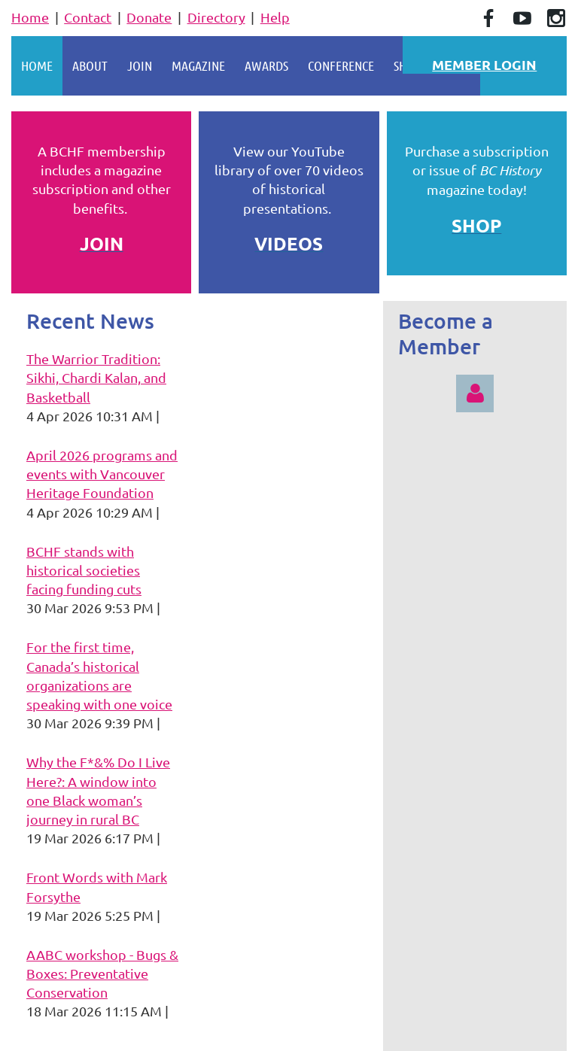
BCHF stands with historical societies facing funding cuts (83, 570)
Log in (475, 393)
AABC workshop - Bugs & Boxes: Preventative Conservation (102, 973)
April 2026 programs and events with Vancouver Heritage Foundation (102, 473)
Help (275, 17)
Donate (149, 17)
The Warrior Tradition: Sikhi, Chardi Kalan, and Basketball (96, 377)
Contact (87, 17)
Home (30, 17)
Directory (216, 17)
